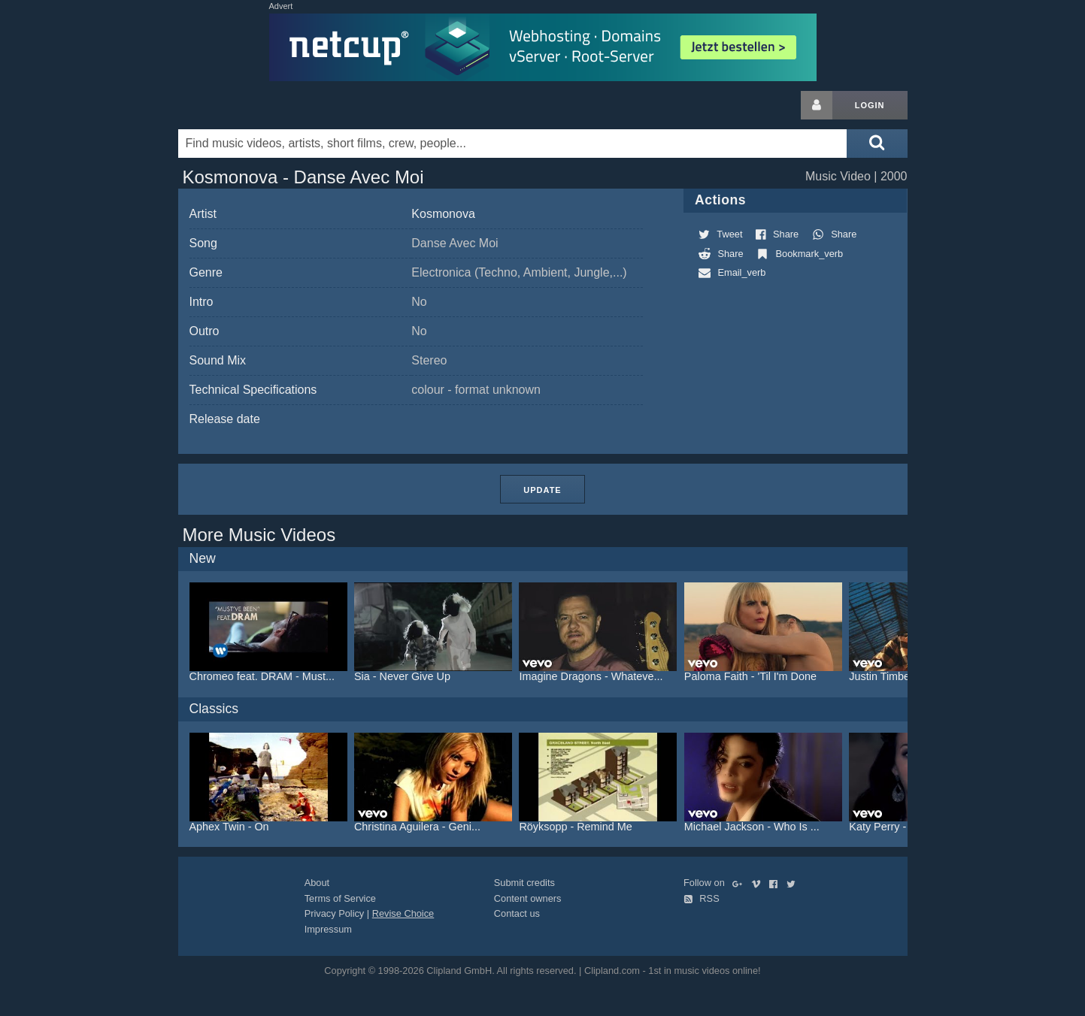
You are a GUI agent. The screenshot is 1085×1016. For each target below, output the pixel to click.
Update (542, 489)
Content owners (528, 898)
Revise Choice (403, 913)
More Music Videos (259, 535)
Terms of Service (340, 898)
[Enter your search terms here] (512, 143)
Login (870, 105)
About (317, 882)
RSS (701, 898)
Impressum (328, 929)
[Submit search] (877, 143)
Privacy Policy (335, 913)
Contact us (517, 913)
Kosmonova (443, 213)
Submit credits (524, 882)
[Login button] (816, 105)
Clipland (257, 105)
